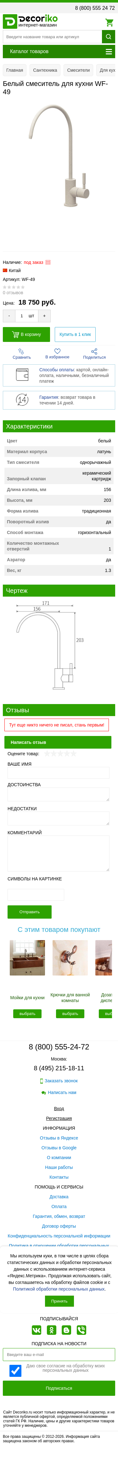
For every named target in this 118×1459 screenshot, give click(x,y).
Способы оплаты (56, 369)
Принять (59, 1301)
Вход (59, 1108)
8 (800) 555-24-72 (59, 1047)
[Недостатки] (59, 818)
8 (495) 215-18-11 (59, 1068)
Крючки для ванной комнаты (70, 997)
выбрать (28, 1013)
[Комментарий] (59, 854)
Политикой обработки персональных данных (58, 1289)
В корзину (26, 334)
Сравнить (22, 354)
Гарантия (48, 397)
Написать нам (59, 1092)
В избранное (57, 353)
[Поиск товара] (52, 36)
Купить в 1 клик (75, 334)
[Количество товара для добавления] (21, 315)
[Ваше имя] (59, 773)
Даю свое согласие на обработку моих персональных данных (65, 1368)
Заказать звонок (59, 1081)
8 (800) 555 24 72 (95, 8)
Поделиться (94, 354)
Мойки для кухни (27, 997)
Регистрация (59, 1118)
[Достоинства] (59, 794)
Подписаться (59, 1388)
